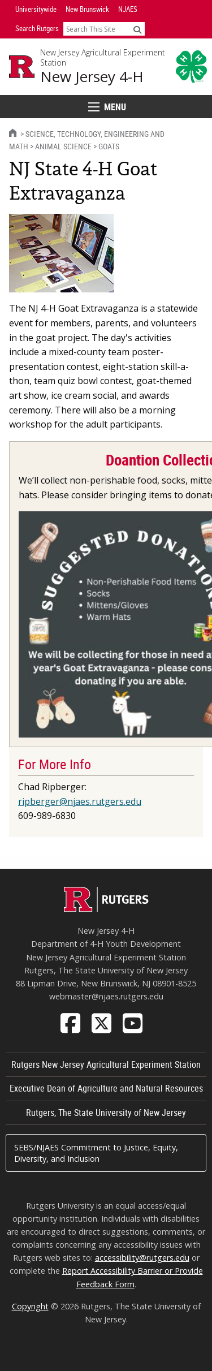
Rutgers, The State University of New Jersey (106, 1112)
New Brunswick (87, 9)
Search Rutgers (37, 28)
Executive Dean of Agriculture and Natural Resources (106, 1088)
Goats (108, 146)
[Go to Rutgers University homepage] (22, 67)
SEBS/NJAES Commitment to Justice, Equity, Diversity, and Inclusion (96, 1153)
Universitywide (36, 9)
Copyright (30, 1306)
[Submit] (137, 29)
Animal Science (63, 146)
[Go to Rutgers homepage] (106, 908)
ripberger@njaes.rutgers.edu (79, 801)
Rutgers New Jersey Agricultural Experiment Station (106, 1064)
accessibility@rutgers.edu (142, 1257)
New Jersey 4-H (92, 76)
